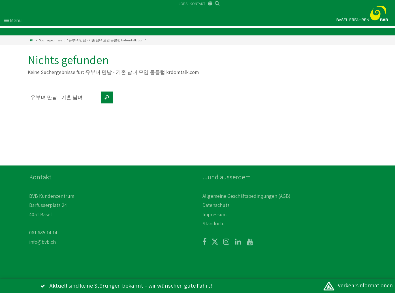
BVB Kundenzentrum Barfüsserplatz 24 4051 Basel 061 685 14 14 (51, 214)
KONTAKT (197, 3)
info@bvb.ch (42, 242)
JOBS (183, 3)
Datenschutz (216, 205)
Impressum (214, 214)
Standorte (213, 223)
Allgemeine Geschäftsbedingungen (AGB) (246, 196)
